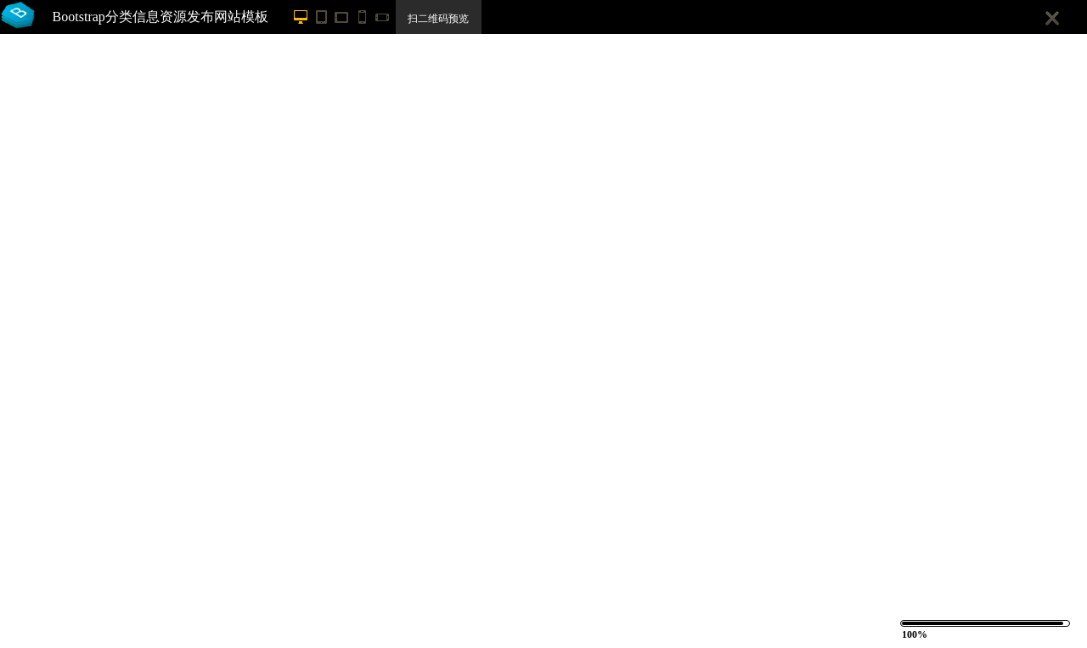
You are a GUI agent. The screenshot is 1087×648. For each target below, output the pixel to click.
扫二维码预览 (438, 19)
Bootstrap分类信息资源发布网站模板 (160, 16)
